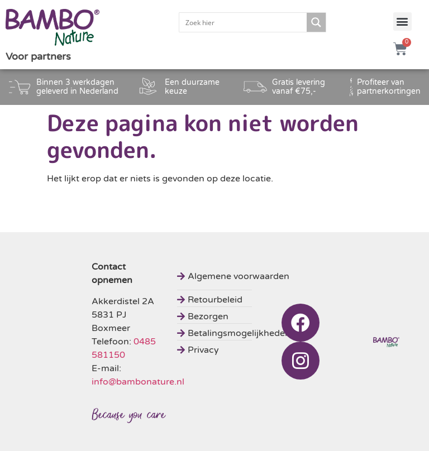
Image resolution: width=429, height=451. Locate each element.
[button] (402, 21)
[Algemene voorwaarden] (235, 275)
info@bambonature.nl (138, 381)
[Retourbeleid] (235, 298)
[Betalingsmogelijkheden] (235, 332)
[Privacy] (235, 348)
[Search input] (243, 22)
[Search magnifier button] (316, 22)
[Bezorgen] (235, 315)
